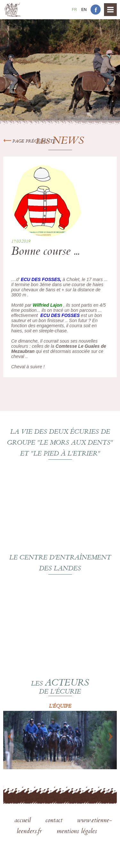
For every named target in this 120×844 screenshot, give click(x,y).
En (84, 9)
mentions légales (77, 831)
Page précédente (29, 141)
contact (54, 820)
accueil (23, 820)
